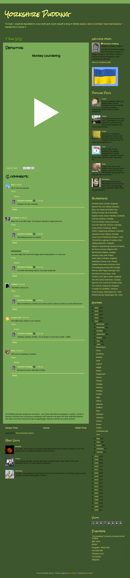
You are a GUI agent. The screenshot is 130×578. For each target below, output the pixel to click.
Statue (104, 116)
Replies (17, 196)
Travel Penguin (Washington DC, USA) (106, 292)
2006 (96, 506)
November (101, 327)
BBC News (96, 541)
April (99, 442)
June (103, 147)
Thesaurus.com (98, 554)
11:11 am (39, 267)
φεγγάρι (18, 446)
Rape (104, 164)
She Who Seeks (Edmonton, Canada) (106, 280)
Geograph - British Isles (101, 547)
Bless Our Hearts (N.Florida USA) (104, 210)
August (99, 338)
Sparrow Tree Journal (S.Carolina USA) (107, 283)
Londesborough (102, 431)
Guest (104, 99)
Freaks (98, 428)
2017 (96, 470)
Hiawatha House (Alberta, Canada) (105, 234)
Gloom (98, 371)
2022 (96, 321)
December (101, 324)
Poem (98, 350)
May (98, 439)
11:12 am (39, 201)
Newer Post (11, 428)
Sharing (99, 357)
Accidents (100, 354)
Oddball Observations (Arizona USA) (106, 264)
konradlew (73, 573)
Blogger (90, 573)
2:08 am (22, 284)
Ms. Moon (15, 218)
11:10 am (39, 300)
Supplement (100, 374)
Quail (98, 361)
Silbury (98, 401)
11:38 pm (23, 218)
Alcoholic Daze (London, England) (105, 204)
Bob (13, 185)
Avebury (99, 387)
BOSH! (94, 544)
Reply (13, 191)
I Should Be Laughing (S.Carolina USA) (107, 240)
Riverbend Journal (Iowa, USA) (103, 274)
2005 (96, 510)
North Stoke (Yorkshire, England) (104, 258)
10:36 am (19, 351)
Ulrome (99, 377)
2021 (96, 456)
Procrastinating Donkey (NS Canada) (106, 267)
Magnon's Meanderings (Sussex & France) (108, 246)
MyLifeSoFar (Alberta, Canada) (104, 252)
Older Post (80, 428)
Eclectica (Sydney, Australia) (102, 219)
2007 (96, 503)
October (100, 331)
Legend (99, 364)
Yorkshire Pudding (37, 14)
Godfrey (99, 407)
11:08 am (39, 367)
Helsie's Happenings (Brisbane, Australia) (107, 231)
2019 (96, 463)
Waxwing (18, 471)
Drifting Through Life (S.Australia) (104, 213)
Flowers (99, 381)
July (98, 341)
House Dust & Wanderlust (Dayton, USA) (107, 237)
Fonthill (99, 394)
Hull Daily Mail (97, 550)
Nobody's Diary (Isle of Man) (102, 255)
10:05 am (25, 317)
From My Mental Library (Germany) (105, 222)
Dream (98, 424)
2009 (96, 496)
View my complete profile (101, 62)
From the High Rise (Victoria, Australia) (106, 225)
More (98, 411)
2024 (96, 314)
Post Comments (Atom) (25, 433)
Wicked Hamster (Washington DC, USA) (107, 295)
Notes (104, 131)
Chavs (17, 459)
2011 (96, 490)
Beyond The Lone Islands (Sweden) (105, 207)
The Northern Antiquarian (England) (105, 286)
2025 (96, 311)
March (99, 445)
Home (46, 428)
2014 (96, 480)
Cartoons (99, 418)
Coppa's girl (16, 317)
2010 (96, 493)
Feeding (99, 391)
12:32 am (25, 251)
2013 (96, 483)
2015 (96, 476)
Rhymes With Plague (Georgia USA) (106, 270)
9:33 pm (18, 185)
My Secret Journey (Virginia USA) (104, 249)
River (13, 351)
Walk (98, 397)
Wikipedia (95, 560)
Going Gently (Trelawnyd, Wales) (104, 228)
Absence (99, 404)
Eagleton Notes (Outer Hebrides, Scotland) (108, 216)
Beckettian (106, 179)
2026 (96, 308)
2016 (96, 473)
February (100, 449)
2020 (96, 460)
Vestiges (99, 384)
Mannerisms (100, 347)
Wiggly (98, 367)
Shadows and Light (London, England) (106, 277)
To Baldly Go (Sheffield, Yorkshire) (105, 289)
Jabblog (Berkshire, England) (103, 243)
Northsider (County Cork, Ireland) (104, 261)
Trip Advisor (96, 557)
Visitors (99, 421)
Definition (99, 414)
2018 (96, 466)
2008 (96, 500)
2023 (96, 318)
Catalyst (14, 284)
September (101, 334)
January (100, 452)
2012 (96, 486)
